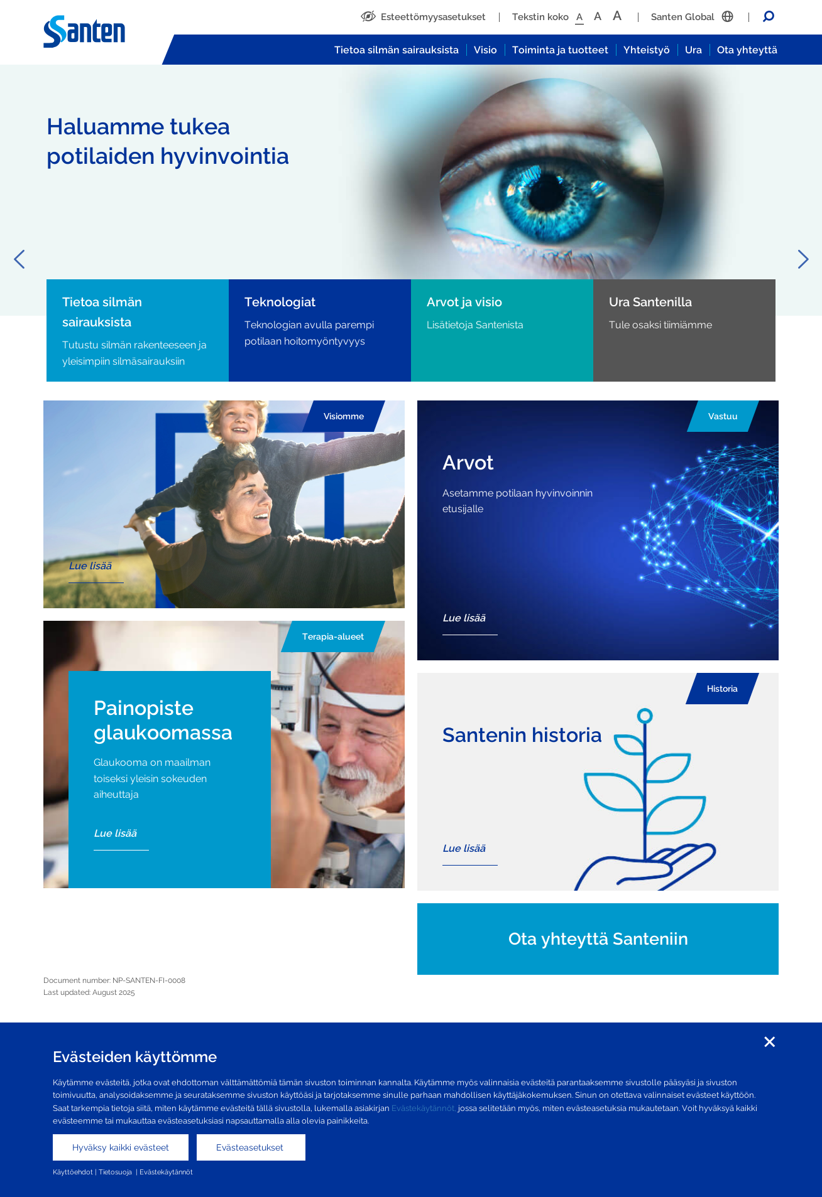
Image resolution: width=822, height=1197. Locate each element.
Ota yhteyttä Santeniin (598, 938)
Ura (693, 50)
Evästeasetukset (251, 1147)
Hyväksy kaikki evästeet (120, 1147)
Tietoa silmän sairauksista (396, 50)
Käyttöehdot (73, 1171)
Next (803, 259)
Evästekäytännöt (166, 1171)
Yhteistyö (646, 50)
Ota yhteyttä (747, 50)
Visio (485, 50)
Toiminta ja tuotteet (560, 50)
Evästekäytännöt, (424, 1108)
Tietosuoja (116, 1171)
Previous (19, 259)
